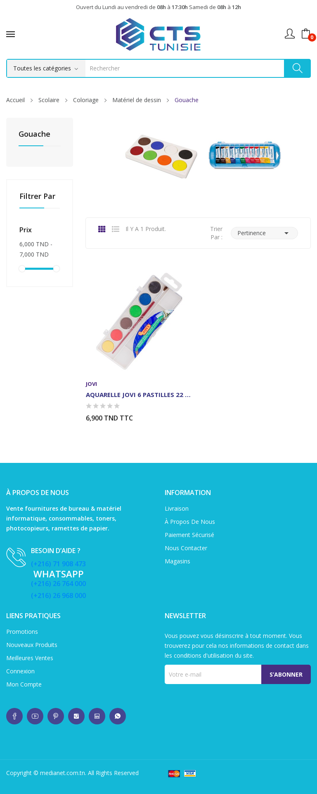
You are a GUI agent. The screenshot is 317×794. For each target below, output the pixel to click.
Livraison (177, 508)
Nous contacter (186, 548)
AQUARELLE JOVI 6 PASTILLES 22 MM (139, 394)
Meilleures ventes (29, 658)
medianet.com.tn (62, 773)
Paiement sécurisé (189, 535)
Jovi (91, 384)
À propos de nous (190, 521)
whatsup (14, 716)
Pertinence (264, 233)
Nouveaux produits (31, 645)
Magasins (177, 561)
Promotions (22, 631)
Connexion (20, 671)
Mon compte (24, 684)
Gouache (34, 134)
